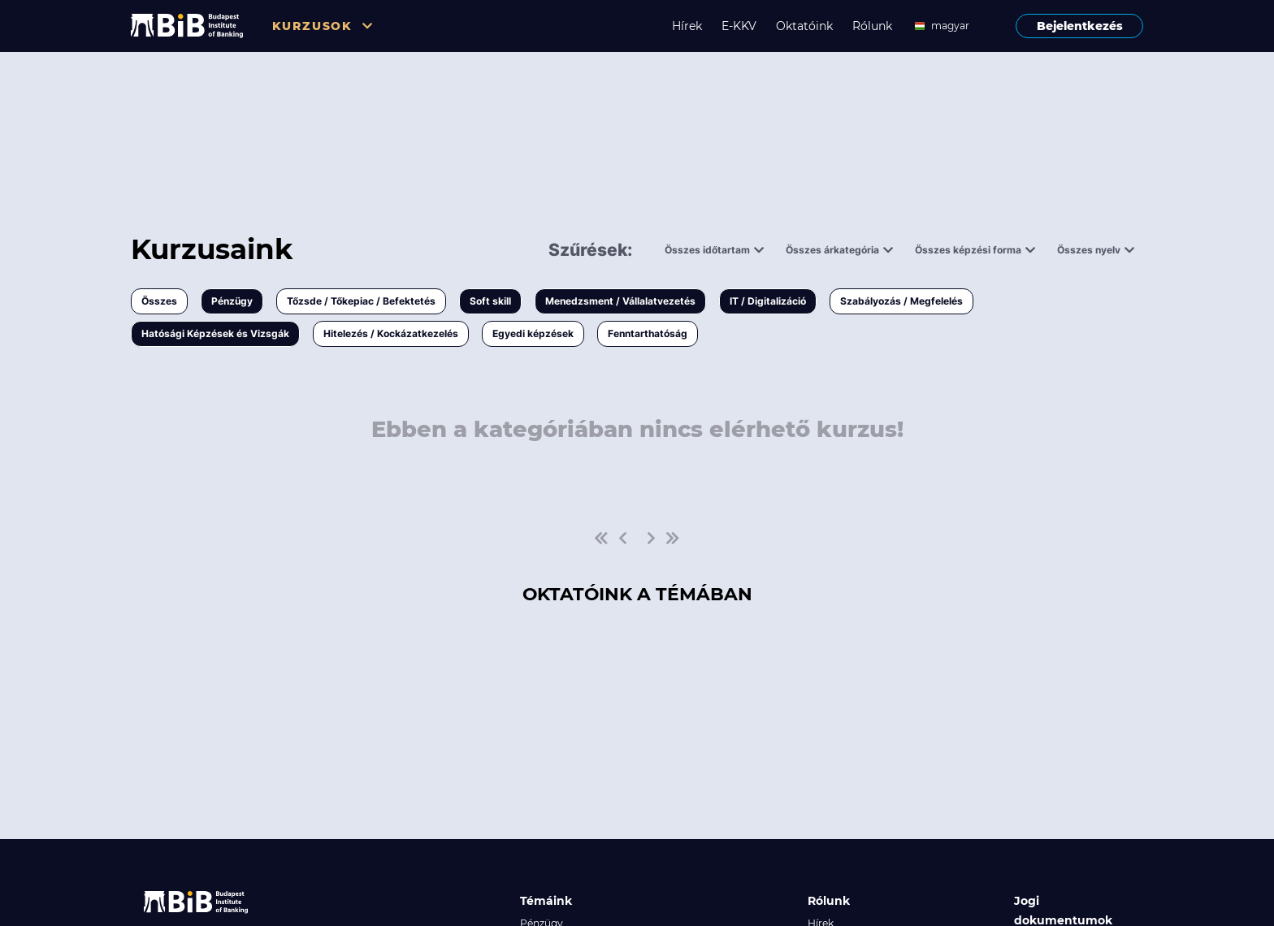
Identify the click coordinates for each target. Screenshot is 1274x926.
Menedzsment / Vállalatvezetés (620, 301)
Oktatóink (804, 26)
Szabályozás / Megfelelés (901, 301)
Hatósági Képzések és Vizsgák (215, 333)
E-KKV (739, 26)
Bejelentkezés (1080, 26)
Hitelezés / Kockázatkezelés (390, 333)
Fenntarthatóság (647, 333)
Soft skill (490, 301)
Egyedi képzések (533, 333)
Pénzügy (232, 301)
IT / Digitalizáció (768, 301)
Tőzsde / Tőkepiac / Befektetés (361, 301)
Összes (159, 301)
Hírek (687, 26)
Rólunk (872, 26)
